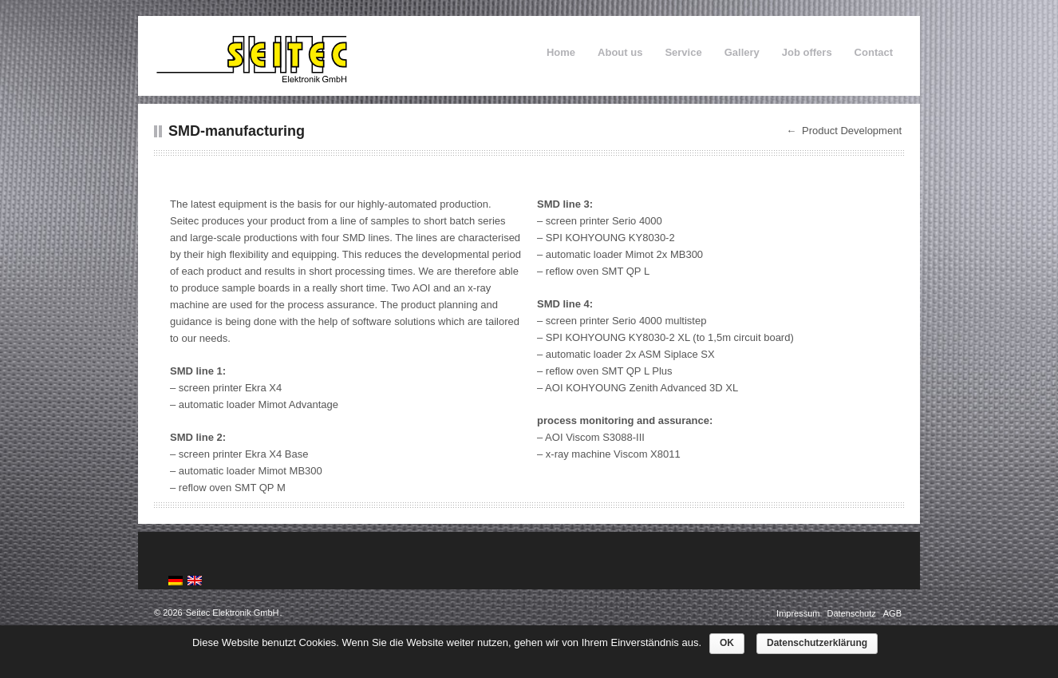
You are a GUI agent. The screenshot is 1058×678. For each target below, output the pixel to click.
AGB (892, 613)
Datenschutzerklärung (817, 642)
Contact (874, 52)
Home (561, 52)
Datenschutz (852, 613)
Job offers (807, 52)
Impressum (799, 613)
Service (683, 52)
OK (727, 642)
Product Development (852, 131)
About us (620, 52)
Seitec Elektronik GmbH (232, 612)
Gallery (742, 52)
